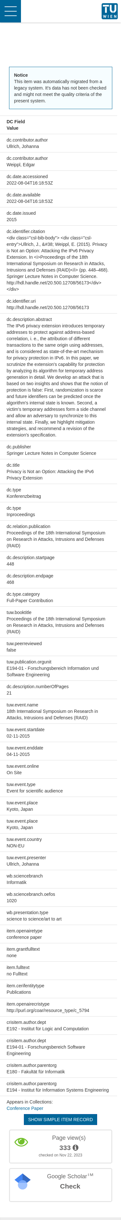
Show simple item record (60, 1119)
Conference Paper (25, 1108)
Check (70, 1186)
